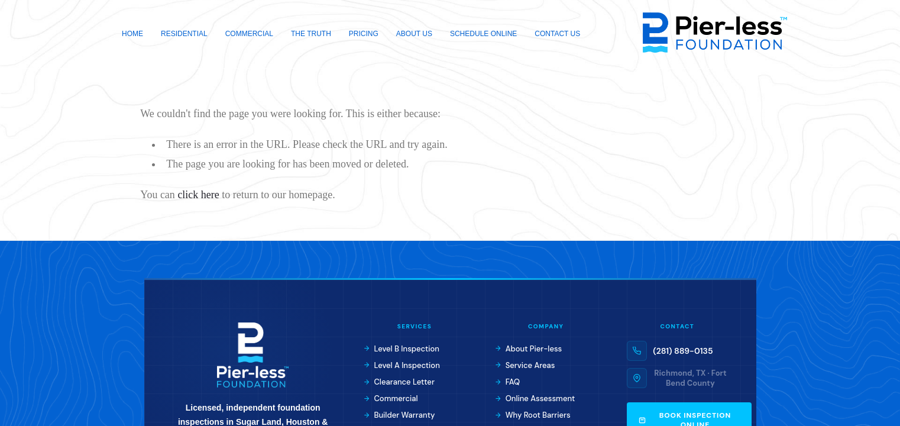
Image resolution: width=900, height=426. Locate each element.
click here (198, 195)
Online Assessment (535, 398)
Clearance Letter (399, 382)
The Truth (311, 34)
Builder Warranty (399, 415)
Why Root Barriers (533, 415)
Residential (184, 34)
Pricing (363, 34)
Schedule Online (483, 34)
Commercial (249, 34)
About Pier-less (529, 349)
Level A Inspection (402, 365)
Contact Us (557, 34)
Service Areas (525, 365)
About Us (414, 34)
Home (132, 34)
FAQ (508, 382)
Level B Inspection (401, 349)
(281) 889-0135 (683, 351)
